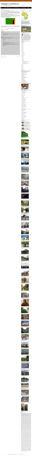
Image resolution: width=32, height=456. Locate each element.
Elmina (21, 435)
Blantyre (28, 432)
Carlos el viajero (23, 78)
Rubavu (28, 427)
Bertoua (24, 432)
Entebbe (24, 435)
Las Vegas (27, 425)
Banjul (29, 431)
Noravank (26, 442)
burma (28, 448)
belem (24, 448)
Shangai (21, 446)
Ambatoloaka (22, 430)
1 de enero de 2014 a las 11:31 (6, 33)
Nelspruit (23, 426)
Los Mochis (24, 440)
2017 (22, 49)
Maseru (27, 441)
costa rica (26, 418)
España (24, 417)
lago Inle (23, 422)
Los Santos (26, 440)
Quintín (25, 427)
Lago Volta (22, 425)
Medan (23, 421)
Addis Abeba (29, 416)
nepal (30, 418)
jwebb (18, 454)
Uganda (25, 415)
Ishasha (21, 437)
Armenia (21, 417)
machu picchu (27, 422)
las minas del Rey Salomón (4, 12)
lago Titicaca (25, 450)
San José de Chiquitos (28, 445)
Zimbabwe (27, 415)
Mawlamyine (29, 441)
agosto (23, 55)
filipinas (27, 418)
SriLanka (22, 415)
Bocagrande (30, 432)
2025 (22, 43)
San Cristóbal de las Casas (24, 445)
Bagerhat (21, 431)
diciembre (23, 52)
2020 (22, 47)
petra (28, 429)
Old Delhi (30, 442)
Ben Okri (21, 432)
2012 (22, 65)
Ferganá (29, 435)
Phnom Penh (24, 427)
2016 (22, 50)
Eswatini (28, 435)
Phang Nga (22, 427)
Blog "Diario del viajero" (24, 80)
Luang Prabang (30, 440)
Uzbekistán (22, 416)
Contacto (28, 7)
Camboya (24, 414)
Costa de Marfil (29, 414)
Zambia (3, 30)
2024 (22, 44)
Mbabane (30, 441)
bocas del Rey (26, 448)
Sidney (23, 446)
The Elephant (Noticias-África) (24, 81)
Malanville (25, 419)
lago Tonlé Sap (27, 450)
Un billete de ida (23, 76)
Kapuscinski (29, 417)
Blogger (23, 454)
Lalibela (23, 419)
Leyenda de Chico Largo (26, 121)
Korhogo (30, 417)
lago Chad (22, 422)
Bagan (21, 423)
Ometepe (29, 426)
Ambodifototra (24, 430)
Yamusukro (24, 447)
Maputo (21, 441)
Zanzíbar (29, 447)
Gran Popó (22, 436)
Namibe (27, 421)
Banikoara (25, 423)
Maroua (24, 441)
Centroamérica (26, 414)
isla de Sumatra (22, 429)
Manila (27, 419)
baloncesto (22, 448)
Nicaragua (26, 426)
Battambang (28, 423)
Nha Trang (24, 442)
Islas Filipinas (26, 413)
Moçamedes (25, 421)
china (25, 416)
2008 (22, 68)
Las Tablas (26, 425)
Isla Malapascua (28, 437)
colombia (30, 413)
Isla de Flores (30, 437)
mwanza (29, 422)
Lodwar (29, 425)
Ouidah (30, 421)
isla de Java (29, 418)
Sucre (29, 446)
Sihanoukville (25, 446)
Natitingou (29, 421)
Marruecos (25, 441)
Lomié (22, 440)
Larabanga (24, 425)
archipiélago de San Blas (23, 418)
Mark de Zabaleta (23, 79)
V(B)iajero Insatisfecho (10, 4)
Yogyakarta (26, 447)
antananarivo (24, 416)
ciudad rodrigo (30, 448)
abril (22, 58)
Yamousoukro (22, 447)
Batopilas (26, 423)
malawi (26, 416)
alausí (30, 447)
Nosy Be (28, 426)
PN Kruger (28, 419)
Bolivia (30, 415)
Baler (26, 431)
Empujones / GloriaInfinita (24, 74)
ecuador (29, 415)
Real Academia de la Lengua (24, 72)
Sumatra (30, 419)
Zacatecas (27, 447)
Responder (4, 35)
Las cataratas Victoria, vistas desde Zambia (26, 61)
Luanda (30, 425)
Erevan (25, 435)
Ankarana (28, 430)
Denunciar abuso (23, 70)
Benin (24, 413)
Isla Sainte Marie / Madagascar (26, 124)
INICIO (2, 7)
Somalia (26, 446)
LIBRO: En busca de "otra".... (16, 7)
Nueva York (28, 442)
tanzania (22, 414)
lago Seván (23, 450)
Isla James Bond (25, 437)
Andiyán (26, 430)
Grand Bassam (24, 436)
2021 (22, 46)
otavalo (29, 450)
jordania (24, 429)
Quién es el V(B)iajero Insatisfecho (8, 7)
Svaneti (30, 446)
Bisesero (27, 432)
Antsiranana (30, 430)
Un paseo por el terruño (23, 25)
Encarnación (23, 435)
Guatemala (29, 436)
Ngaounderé (25, 426)
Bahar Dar (23, 423)
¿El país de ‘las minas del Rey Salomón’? (25, 63)
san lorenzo (30, 429)
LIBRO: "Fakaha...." (23, 7)
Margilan (23, 441)
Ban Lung (27, 431)
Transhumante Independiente (24, 77)
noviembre (23, 53)
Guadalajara (26, 436)
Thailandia (24, 415)
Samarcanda (30, 427)
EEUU (23, 417)
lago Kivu (27, 429)
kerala (25, 429)
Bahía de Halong (24, 431)
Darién (30, 416)
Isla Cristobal (23, 437)
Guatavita (27, 436)
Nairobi (21, 426)
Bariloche (30, 431)
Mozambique (22, 413)
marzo (22, 59)
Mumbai (21, 442)
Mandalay (22, 421)
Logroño (21, 440)
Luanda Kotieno (28, 440)
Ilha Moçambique (26, 417)
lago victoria (25, 422)
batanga (23, 448)
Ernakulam (27, 435)
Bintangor (26, 432)
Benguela (23, 432)
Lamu (24, 419)
